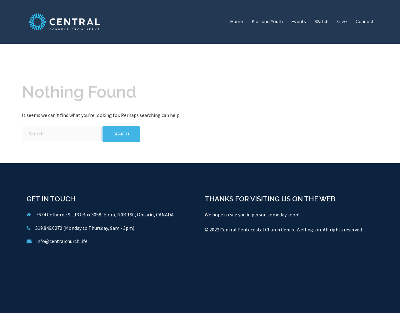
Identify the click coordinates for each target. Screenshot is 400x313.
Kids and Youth (267, 21)
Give (342, 21)
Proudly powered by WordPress (55, 303)
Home (236, 21)
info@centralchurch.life (62, 241)
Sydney (115, 303)
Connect (365, 21)
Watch (321, 21)
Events (299, 21)
